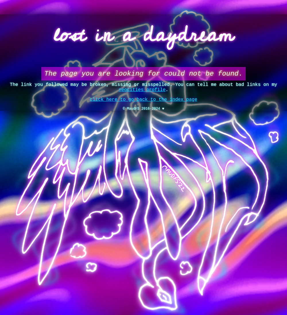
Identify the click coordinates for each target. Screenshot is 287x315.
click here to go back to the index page (143, 104)
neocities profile (142, 93)
